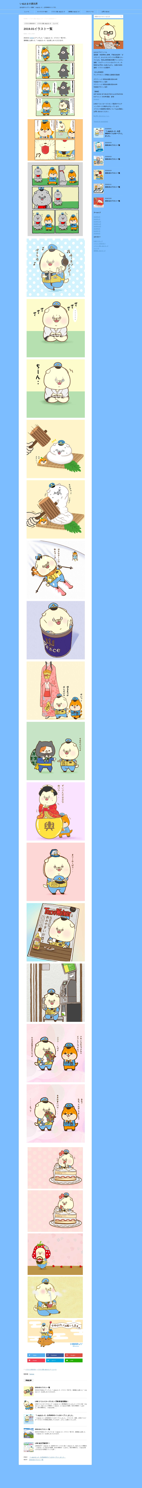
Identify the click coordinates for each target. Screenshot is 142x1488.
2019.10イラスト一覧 (42, 1429)
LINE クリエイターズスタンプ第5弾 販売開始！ (52, 1401)
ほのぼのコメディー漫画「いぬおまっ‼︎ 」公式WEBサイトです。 (71, 1480)
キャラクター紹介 (42, 11)
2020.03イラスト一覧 (112, 159)
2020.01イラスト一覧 (112, 187)
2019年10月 (97, 226)
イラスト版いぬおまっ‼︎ (58, 11)
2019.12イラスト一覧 (112, 201)
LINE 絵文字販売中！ (42, 1443)
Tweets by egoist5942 (101, 121)
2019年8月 (97, 229)
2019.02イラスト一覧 (42, 1387)
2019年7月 (97, 231)
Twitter (31, 38)
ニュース (26, 11)
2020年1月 (97, 219)
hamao (32, 1374)
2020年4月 (97, 217)
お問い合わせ (105, 11)
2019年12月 (97, 221)
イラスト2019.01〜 (30, 1369)
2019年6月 (97, 233)
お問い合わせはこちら (102, 116)
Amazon (96, 99)
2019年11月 (97, 224)
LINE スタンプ (98, 241)
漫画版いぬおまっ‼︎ (73, 11)
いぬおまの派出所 (29, 3)
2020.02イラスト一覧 (112, 173)
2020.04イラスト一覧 (112, 145)
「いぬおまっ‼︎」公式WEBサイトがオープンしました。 (54, 1415)
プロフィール (90, 11)
